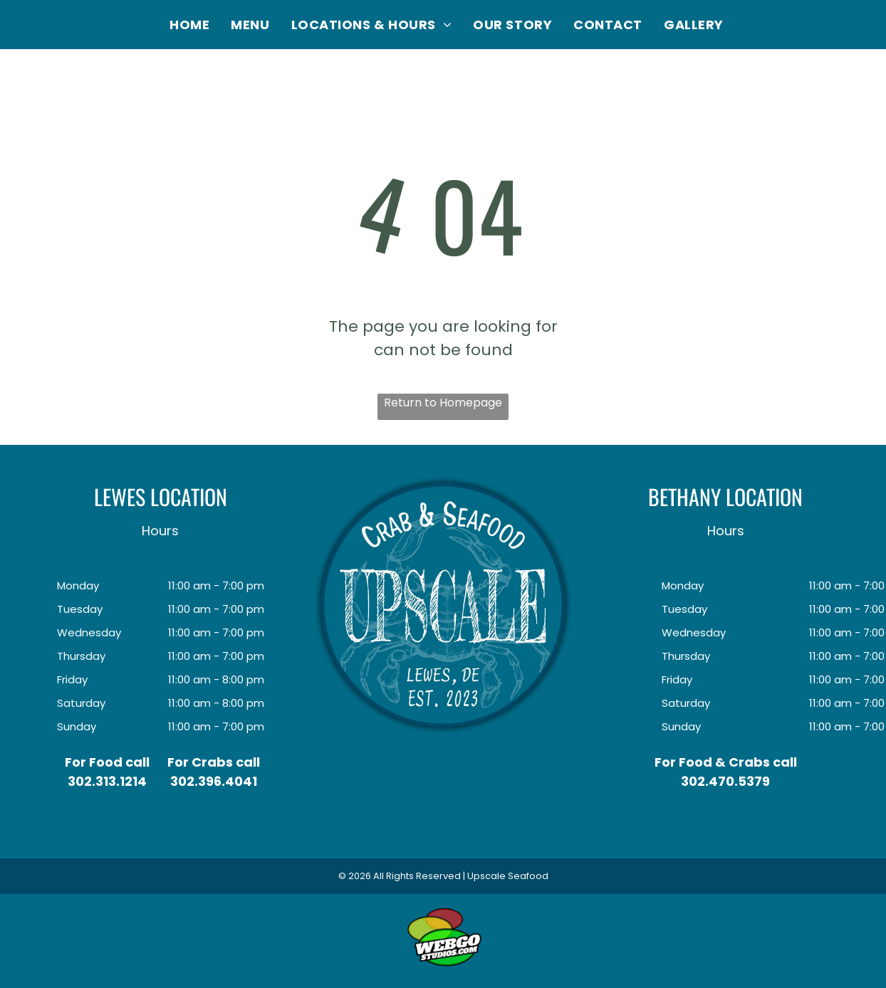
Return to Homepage (443, 402)
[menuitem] (189, 24)
